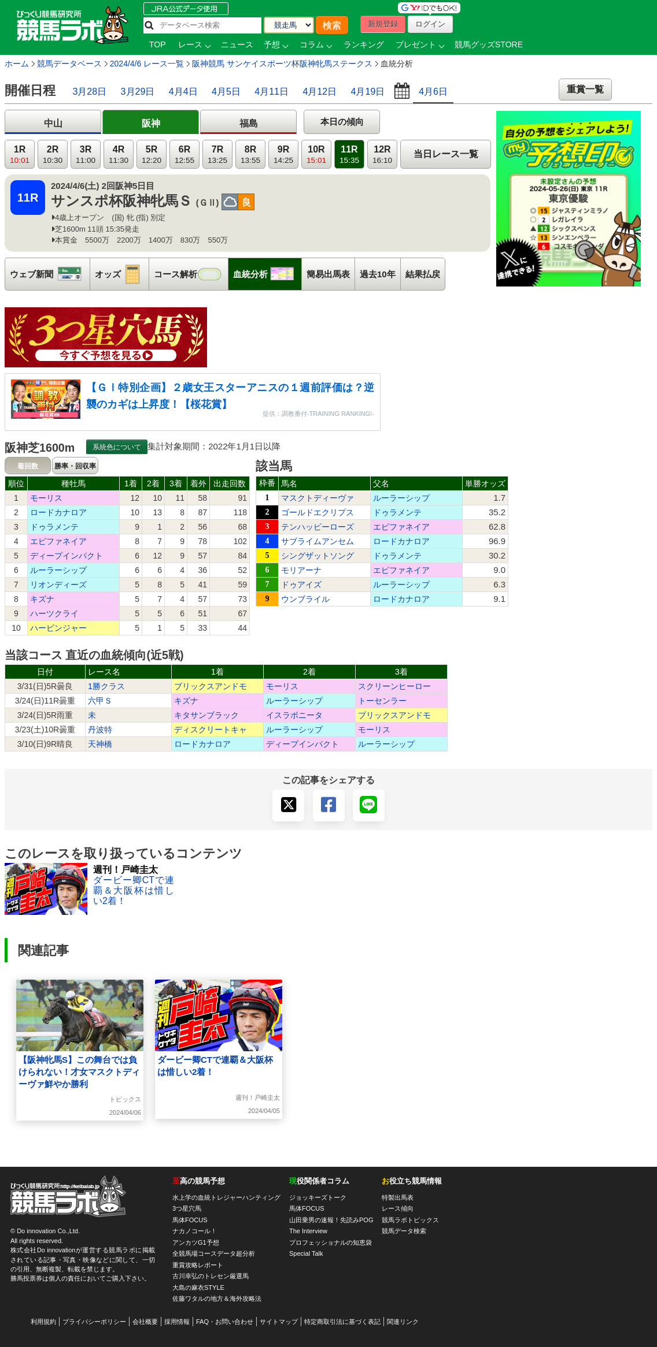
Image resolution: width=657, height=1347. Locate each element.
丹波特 (100, 729)
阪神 (151, 123)
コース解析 (191, 274)
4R (118, 154)
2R (52, 154)
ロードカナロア (58, 512)
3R (85, 154)
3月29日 (138, 91)
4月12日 (319, 91)
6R (184, 154)
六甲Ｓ (100, 700)
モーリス (46, 498)
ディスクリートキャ (210, 729)
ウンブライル (305, 599)
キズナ (42, 599)
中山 (53, 123)
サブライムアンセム (317, 541)
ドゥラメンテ (54, 526)
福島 (248, 123)
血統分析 (267, 274)
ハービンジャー (58, 627)
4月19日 (368, 91)
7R (217, 154)
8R (250, 154)
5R (151, 154)
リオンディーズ (58, 584)
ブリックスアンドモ (210, 686)
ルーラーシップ (58, 570)
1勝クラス (106, 686)
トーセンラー (382, 700)
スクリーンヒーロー (394, 686)
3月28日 (89, 91)
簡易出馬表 (328, 274)
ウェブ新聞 (50, 274)
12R (382, 154)
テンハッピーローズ (317, 526)
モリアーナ (301, 570)
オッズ (122, 274)
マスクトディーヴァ (317, 498)
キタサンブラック (206, 715)
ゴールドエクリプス (317, 512)
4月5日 (226, 91)
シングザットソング (317, 555)
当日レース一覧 (446, 154)
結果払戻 (422, 274)
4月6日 (433, 91)
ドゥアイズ (301, 584)
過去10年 (378, 274)
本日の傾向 (342, 121)
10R (316, 154)
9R (283, 154)
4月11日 (271, 91)
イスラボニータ (294, 715)
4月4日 (183, 91)
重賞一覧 (585, 89)
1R (19, 154)
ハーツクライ (54, 613)
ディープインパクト (66, 555)
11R (349, 154)
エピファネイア (58, 541)
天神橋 (100, 744)
